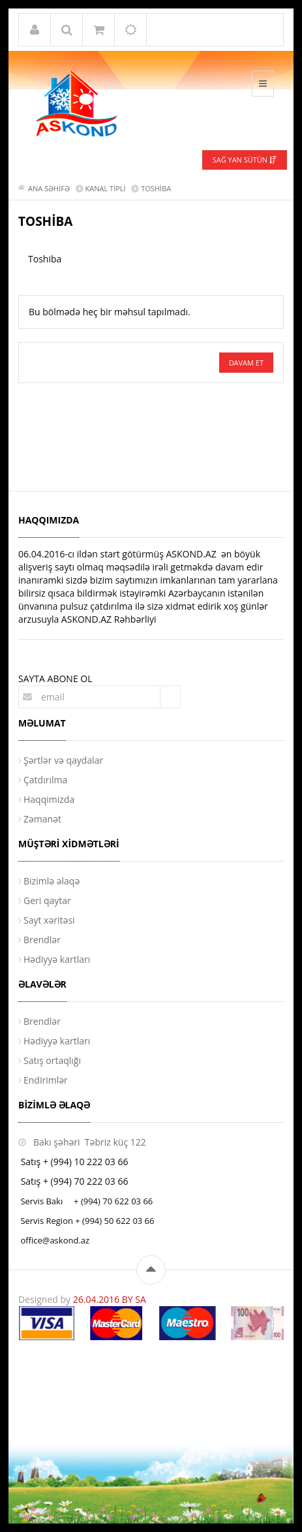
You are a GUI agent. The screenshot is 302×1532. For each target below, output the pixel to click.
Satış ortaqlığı (52, 1060)
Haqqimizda (48, 799)
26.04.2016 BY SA (109, 1299)
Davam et (246, 362)
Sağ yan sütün (245, 159)
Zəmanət (42, 819)
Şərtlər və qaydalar (63, 760)
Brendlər (42, 939)
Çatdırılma (45, 780)
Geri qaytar (47, 900)
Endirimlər (45, 1080)
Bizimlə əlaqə (51, 881)
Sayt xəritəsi (49, 920)
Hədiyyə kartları (56, 959)
